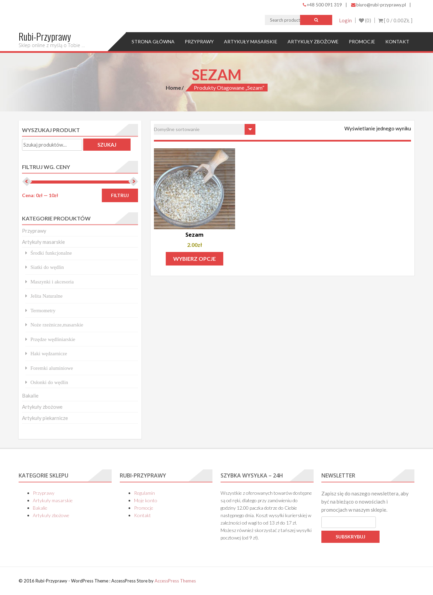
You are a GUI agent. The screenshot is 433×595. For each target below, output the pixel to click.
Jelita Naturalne (46, 295)
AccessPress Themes (175, 580)
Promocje (362, 41)
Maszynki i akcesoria (52, 281)
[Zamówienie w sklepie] (204, 129)
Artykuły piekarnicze (45, 418)
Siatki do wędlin (47, 267)
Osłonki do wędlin (49, 382)
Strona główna (153, 41)
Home (173, 87)
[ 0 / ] (395, 20)
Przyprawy (199, 41)
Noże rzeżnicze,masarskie (56, 324)
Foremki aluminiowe (51, 367)
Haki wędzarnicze (48, 353)
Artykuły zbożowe (313, 41)
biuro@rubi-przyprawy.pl (378, 4)
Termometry (42, 310)
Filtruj (120, 195)
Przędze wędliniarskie (52, 339)
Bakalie (30, 395)
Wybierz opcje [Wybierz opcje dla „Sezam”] (194, 258)
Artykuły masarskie (250, 41)
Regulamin (144, 493)
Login (345, 20)
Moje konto (145, 500)
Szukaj (106, 145)
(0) (365, 20)
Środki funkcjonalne (51, 252)
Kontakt (397, 41)
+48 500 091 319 (322, 4)
